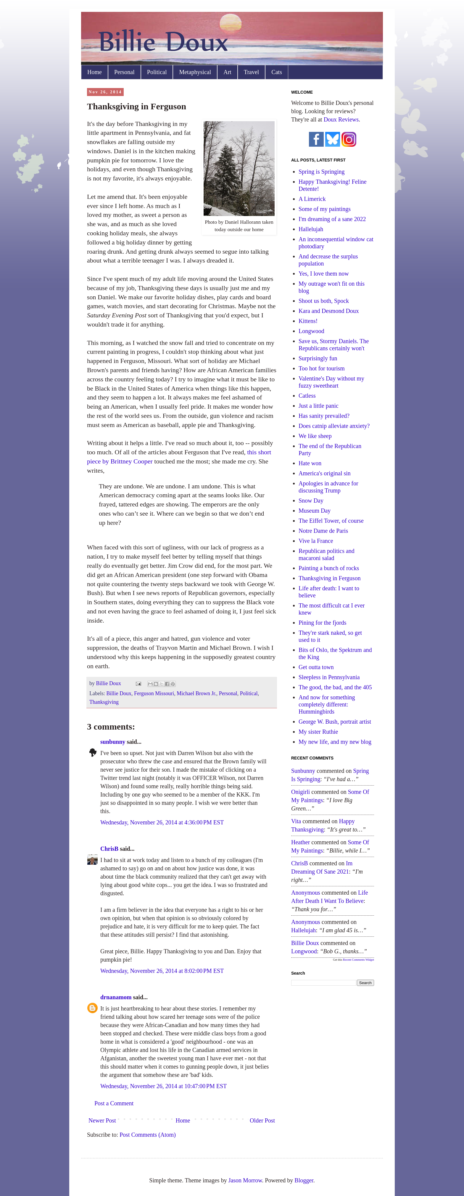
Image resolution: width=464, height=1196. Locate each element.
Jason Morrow (245, 1180)
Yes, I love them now (324, 273)
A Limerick (312, 199)
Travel (251, 72)
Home (94, 72)
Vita (296, 821)
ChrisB (109, 848)
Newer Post (102, 1120)
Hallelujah (311, 229)
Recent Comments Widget (358, 959)
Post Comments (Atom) (148, 1134)
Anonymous (305, 892)
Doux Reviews (341, 119)
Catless (307, 395)
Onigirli (300, 792)
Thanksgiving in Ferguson (330, 578)
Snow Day (311, 500)
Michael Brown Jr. (196, 693)
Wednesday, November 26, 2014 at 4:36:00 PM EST (162, 822)
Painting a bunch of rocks (329, 568)
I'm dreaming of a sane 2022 (332, 219)
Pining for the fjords (323, 622)
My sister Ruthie (318, 731)
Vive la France (316, 541)
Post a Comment (113, 1103)
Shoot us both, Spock (324, 301)
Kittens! (308, 321)
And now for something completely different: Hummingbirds (327, 704)
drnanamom (116, 997)
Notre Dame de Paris (323, 530)
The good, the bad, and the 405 (335, 687)
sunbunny (112, 741)
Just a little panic (319, 405)
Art (227, 72)
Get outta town (316, 667)
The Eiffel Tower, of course (331, 520)
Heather (300, 842)
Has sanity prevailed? (324, 415)
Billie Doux (118, 693)
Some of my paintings (325, 209)
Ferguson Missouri (154, 693)
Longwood (311, 331)
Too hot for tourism (322, 368)
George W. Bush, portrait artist (335, 721)
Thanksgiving (104, 702)
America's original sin (325, 473)
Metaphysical (195, 72)
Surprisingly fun (318, 358)
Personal (124, 72)
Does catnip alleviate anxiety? (334, 426)
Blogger (303, 1180)
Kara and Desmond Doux (329, 311)
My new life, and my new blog (335, 741)
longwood (304, 951)
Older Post (262, 1120)
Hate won (310, 463)
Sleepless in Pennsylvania (329, 677)
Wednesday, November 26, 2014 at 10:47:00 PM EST (163, 1086)
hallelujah (303, 930)
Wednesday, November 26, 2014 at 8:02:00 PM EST (162, 971)
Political (157, 72)
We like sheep (315, 436)
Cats (276, 72)
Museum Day (315, 510)
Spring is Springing (322, 171)
